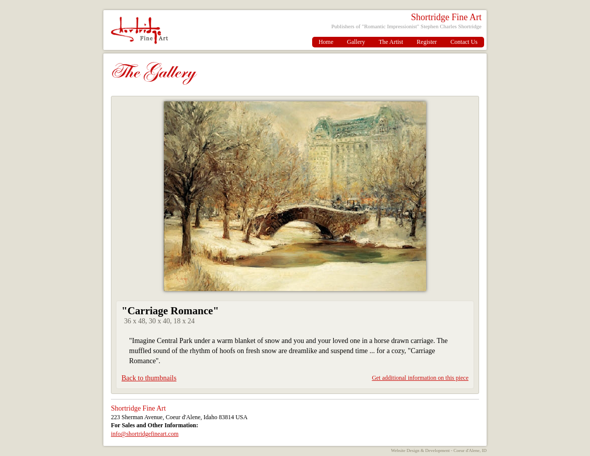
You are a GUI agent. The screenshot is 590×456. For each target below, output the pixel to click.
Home (326, 41)
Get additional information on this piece (420, 377)
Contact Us (464, 41)
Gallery (356, 41)
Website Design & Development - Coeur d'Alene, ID (439, 450)
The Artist (391, 41)
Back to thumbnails (149, 378)
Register (427, 41)
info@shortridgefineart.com (145, 433)
